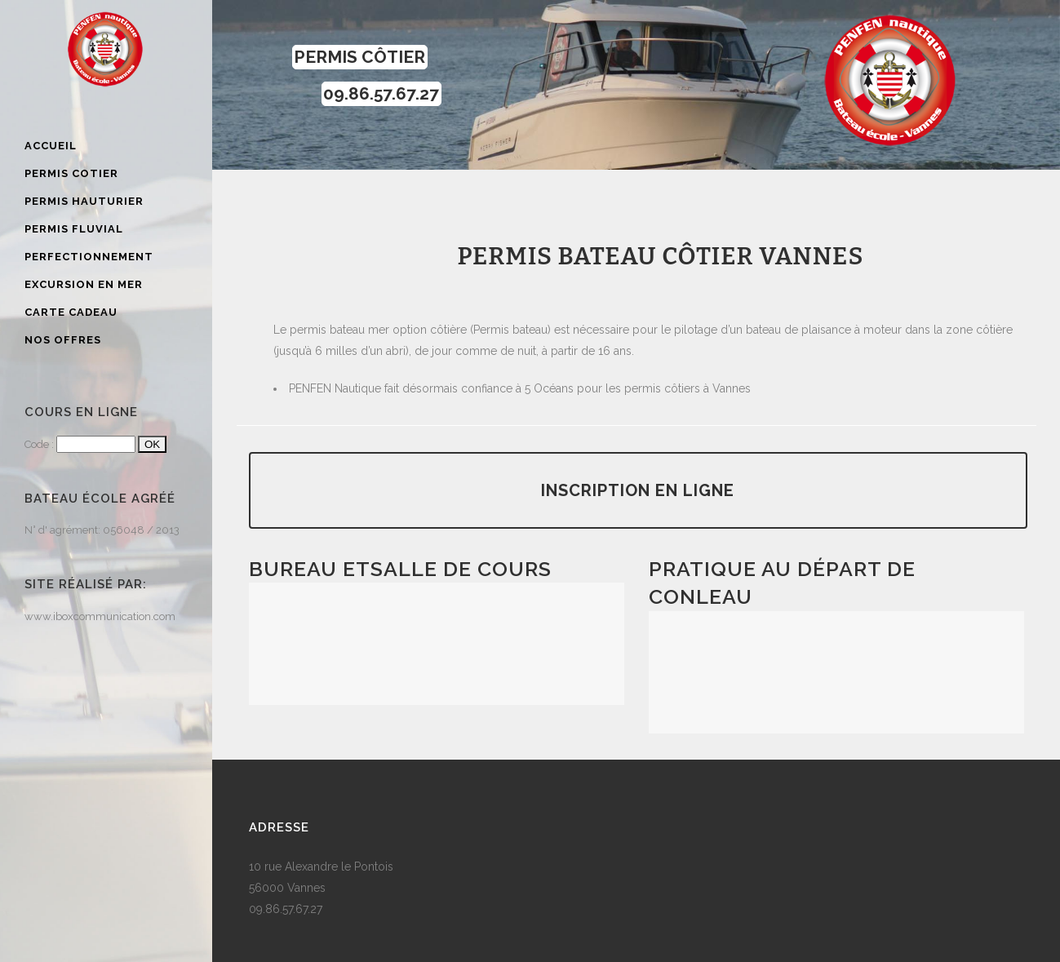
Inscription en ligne (637, 490)
